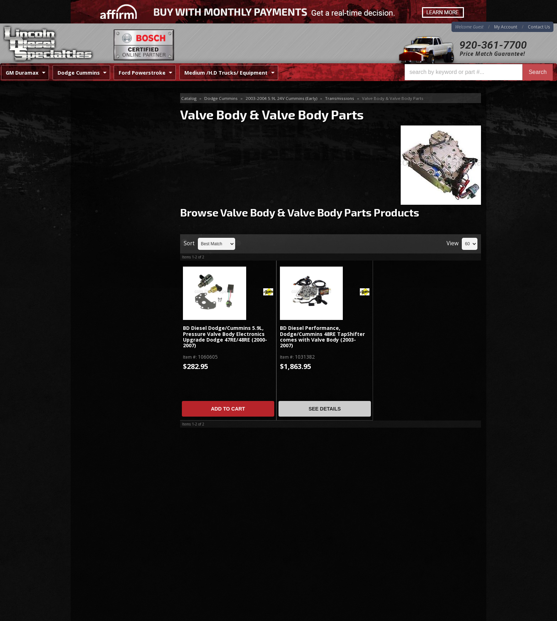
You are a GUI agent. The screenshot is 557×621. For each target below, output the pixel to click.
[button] (479, 72)
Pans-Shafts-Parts (102, 133)
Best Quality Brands (115, 272)
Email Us (101, 331)
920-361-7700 (493, 45)
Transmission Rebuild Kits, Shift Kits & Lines (122, 183)
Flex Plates (93, 121)
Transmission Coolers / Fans (114, 167)
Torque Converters (103, 156)
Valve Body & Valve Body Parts (120, 199)
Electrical (91, 110)
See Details (325, 409)
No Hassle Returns (113, 293)
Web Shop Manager (463, 615)
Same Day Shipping (114, 252)
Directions (109, 541)
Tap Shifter (94, 144)
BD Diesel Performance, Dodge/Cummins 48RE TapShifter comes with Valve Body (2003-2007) (322, 337)
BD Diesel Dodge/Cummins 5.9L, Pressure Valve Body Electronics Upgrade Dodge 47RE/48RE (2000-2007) (225, 337)
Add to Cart (228, 409)
